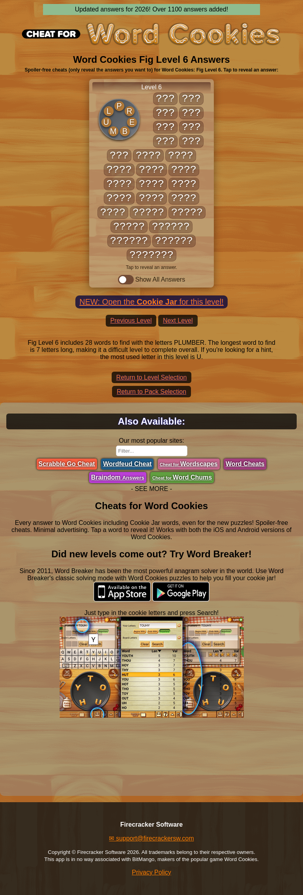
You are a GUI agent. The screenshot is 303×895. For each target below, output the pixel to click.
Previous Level (131, 320)
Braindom (117, 477)
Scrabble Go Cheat (67, 464)
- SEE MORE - (151, 488)
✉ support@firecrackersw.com (151, 838)
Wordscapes (189, 464)
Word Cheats (245, 464)
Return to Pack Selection (151, 391)
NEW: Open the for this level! (151, 301)
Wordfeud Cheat (127, 464)
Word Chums (182, 477)
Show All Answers (151, 279)
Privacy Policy (151, 872)
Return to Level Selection (151, 377)
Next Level (178, 320)
